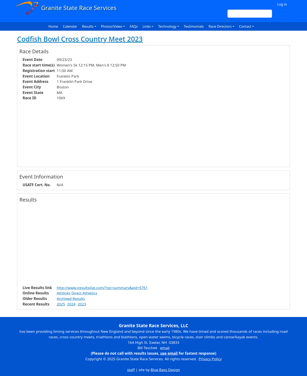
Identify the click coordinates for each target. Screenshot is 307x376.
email (164, 347)
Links (147, 26)
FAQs (134, 26)
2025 (61, 304)
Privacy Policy (210, 358)
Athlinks (63, 293)
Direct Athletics (84, 293)
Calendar (70, 26)
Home (53, 26)
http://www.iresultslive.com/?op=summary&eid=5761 (102, 287)
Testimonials (194, 26)
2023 (82, 304)
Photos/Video (111, 26)
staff (131, 369)
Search (280, 13)
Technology (167, 26)
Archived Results (71, 298)
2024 (71, 304)
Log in (282, 4)
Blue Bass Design (165, 369)
